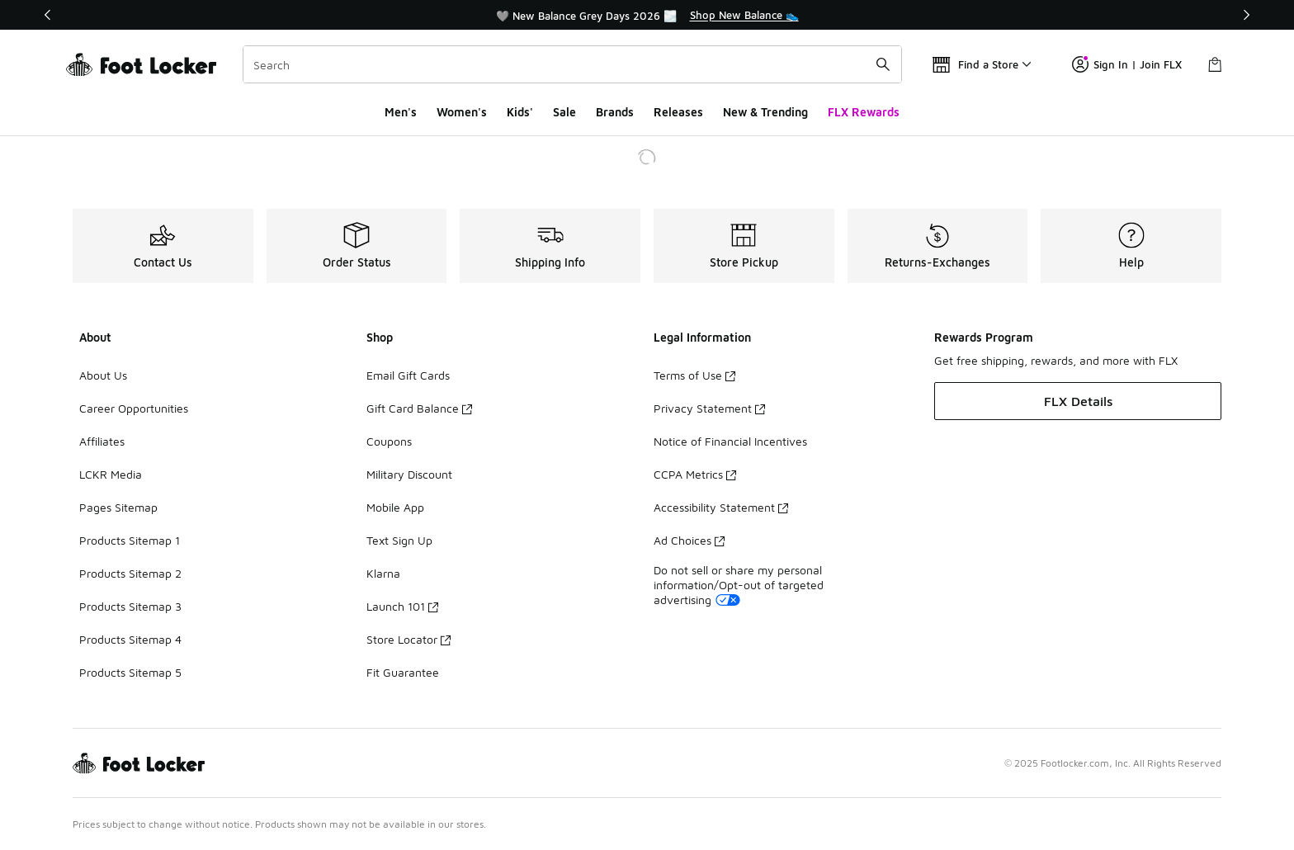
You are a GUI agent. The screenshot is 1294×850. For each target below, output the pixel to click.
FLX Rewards (864, 112)
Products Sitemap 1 (129, 540)
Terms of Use (694, 375)
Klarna (383, 573)
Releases (678, 112)
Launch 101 (402, 606)
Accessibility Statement (721, 507)
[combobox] (572, 64)
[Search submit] (883, 64)
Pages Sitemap (118, 507)
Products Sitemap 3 (130, 606)
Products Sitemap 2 (130, 573)
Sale (564, 112)
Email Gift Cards (408, 375)
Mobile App (395, 507)
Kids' (520, 112)
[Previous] (48, 15)
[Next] (1246, 15)
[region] (647, 15)
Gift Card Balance (419, 408)
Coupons (389, 441)
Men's (401, 112)
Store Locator (408, 639)
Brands (615, 112)
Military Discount (409, 474)
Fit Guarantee (402, 672)
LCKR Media (110, 474)
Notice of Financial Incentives (730, 441)
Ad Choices (689, 540)
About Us (103, 375)
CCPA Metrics (695, 474)
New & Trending (765, 112)
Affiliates (102, 441)
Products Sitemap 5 (130, 672)
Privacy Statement (709, 408)
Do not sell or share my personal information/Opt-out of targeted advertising (739, 585)
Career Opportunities (133, 408)
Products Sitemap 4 (130, 639)
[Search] (572, 64)
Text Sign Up (399, 540)
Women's (462, 112)
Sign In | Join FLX (1127, 64)
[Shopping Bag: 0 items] (1215, 64)
